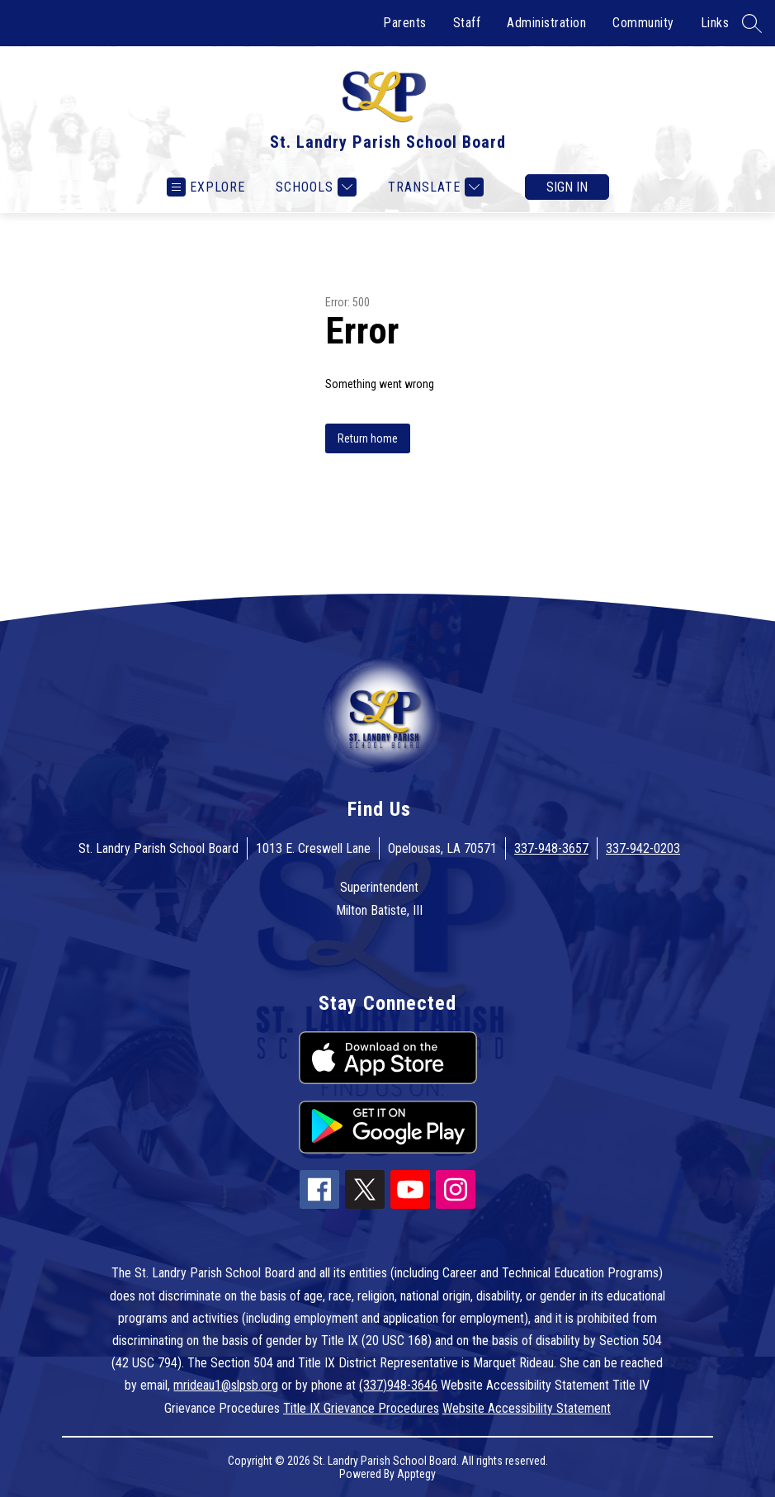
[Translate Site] (434, 187)
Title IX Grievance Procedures (361, 1408)
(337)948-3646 (398, 1385)
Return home (368, 438)
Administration (546, 23)
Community (643, 23)
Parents (405, 23)
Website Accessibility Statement (526, 1408)
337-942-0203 (643, 848)
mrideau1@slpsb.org (225, 1385)
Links (715, 23)
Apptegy (416, 1473)
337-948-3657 (551, 848)
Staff (467, 23)
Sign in (567, 187)
